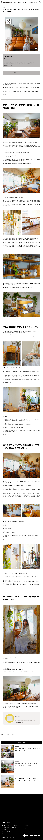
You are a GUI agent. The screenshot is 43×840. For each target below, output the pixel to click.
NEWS (26, 2)
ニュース (23, 822)
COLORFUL (13, 801)
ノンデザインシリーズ (5, 829)
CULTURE (13, 803)
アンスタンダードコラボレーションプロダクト (9, 825)
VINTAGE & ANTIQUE (15, 819)
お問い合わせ (35, 2)
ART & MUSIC (14, 799)
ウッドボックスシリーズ (6, 831)
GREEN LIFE (14, 811)
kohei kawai (12, 734)
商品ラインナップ (21, 2)
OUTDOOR (13, 815)
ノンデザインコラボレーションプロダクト (9, 827)
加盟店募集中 (25, 825)
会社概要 (3, 837)
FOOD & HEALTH (14, 807)
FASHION (13, 805)
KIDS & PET (13, 813)
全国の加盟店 (30, 2)
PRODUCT (13, 817)
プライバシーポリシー (11, 837)
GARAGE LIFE (14, 809)
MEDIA (15, 2)
